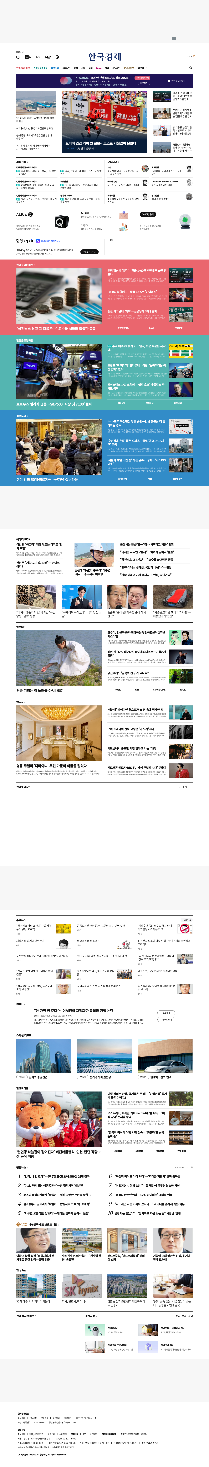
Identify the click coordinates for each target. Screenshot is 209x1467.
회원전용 (21, 162)
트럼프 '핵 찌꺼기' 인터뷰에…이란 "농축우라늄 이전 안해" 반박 (136, 367)
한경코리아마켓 (23, 68)
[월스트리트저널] (38, 57)
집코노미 (55, 68)
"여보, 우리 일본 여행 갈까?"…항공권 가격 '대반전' (53, 1185)
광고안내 (56, 1417)
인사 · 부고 (181, 1316)
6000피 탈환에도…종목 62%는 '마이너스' (132, 292)
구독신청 (33, 1417)
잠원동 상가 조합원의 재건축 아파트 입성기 (126, 1303)
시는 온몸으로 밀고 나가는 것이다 (123, 185)
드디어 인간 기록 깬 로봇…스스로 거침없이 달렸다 (100, 143)
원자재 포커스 (66, 195)
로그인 (189, 57)
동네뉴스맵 (122, 478)
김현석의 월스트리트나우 (26, 167)
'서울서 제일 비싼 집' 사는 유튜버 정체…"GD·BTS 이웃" (136, 462)
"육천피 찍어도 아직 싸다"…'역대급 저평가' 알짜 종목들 (147, 1176)
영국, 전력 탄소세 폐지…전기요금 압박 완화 (80, 172)
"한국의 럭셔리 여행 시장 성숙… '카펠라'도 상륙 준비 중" (135, 1134)
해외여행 (160, 1150)
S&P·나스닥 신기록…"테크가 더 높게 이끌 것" (36, 200)
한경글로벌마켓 (40, 68)
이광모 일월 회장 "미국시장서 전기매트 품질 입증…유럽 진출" (35, 1258)
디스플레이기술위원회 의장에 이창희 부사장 (156, 987)
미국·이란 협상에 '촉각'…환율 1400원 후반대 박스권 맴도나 (182, 96)
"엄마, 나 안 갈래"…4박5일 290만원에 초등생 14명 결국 (56, 1176)
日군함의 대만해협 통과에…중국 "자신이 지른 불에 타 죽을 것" (182, 149)
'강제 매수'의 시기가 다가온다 (33, 1301)
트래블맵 (118, 1150)
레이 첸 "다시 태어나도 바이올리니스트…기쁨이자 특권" (136, 654)
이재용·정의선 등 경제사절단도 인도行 (34, 128)
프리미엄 (130, 67)
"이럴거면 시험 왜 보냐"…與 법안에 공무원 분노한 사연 (147, 1185)
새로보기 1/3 (186, 920)
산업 (83, 68)
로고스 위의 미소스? (87, 941)
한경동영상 (22, 787)
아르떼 (20, 627)
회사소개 (21, 1417)
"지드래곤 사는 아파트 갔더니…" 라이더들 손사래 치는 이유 (149, 1204)
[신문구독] (57, 57)
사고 (190, 1316)
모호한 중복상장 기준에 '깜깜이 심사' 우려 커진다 (42, 956)
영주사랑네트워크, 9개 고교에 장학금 (95, 972)
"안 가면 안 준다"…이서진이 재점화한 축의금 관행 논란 (73, 1010)
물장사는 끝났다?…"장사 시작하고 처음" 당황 (147, 544)
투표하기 (166, 1012)
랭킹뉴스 (21, 1167)
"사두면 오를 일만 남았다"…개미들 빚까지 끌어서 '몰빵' (56, 1213)
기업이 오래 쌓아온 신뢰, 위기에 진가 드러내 (171, 1258)
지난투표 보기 (166, 1019)
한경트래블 (22, 1088)
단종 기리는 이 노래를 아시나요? (39, 690)
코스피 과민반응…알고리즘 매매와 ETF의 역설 (79, 186)
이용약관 (94, 1434)
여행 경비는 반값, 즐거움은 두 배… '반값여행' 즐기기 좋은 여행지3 (137, 1096)
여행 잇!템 (181, 1150)
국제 (91, 68)
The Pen (21, 1270)
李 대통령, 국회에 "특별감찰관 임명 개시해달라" (35, 137)
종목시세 (149, 403)
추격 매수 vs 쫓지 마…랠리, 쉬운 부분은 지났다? (36, 172)
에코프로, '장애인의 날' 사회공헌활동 (157, 971)
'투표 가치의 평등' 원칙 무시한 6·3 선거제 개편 (102, 956)
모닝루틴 (116, 68)
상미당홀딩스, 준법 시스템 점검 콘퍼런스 (99, 986)
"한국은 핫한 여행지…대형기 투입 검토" (34, 972)
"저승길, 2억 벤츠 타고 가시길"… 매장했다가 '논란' (172, 614)
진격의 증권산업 (31, 1077)
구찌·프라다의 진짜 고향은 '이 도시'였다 (130, 729)
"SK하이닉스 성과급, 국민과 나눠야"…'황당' (146, 567)
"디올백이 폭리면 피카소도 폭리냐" (167, 172)
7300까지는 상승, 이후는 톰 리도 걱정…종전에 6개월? (35, 186)
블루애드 (68, 1417)
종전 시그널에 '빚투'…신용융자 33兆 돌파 (132, 311)
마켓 (178, 327)
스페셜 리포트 (23, 1035)
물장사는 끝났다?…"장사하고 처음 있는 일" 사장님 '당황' (147, 1213)
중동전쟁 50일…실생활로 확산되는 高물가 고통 (122, 172)
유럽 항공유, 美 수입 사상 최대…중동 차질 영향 (80, 200)
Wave (98, 68)
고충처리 (44, 1417)
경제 (76, 68)
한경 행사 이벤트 (25, 1316)
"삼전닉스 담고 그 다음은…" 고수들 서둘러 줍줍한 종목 (56, 328)
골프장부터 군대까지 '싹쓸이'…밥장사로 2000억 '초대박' (56, 1204)
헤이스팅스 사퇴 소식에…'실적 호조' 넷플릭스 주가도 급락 (135, 386)
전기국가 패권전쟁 (94, 1077)
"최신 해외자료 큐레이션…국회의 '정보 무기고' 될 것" (156, 957)
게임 (107, 68)
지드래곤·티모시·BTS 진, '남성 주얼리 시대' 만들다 (136, 767)
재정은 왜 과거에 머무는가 (30, 941)
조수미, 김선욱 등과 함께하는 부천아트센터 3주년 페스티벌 (136, 634)
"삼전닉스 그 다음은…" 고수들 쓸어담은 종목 (146, 560)
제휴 (31, 1434)
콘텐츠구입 (39, 1434)
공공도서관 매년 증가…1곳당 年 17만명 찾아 (101, 926)
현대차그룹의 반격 (154, 1077)
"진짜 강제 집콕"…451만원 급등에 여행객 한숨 (35, 119)
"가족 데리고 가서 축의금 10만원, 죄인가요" (146, 575)
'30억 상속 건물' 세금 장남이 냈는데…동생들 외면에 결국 (172, 1303)
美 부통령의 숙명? (160, 199)
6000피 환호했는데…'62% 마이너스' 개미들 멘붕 (143, 1195)
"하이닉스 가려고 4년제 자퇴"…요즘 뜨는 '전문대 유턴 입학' (182, 113)
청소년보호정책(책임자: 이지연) (134, 1434)
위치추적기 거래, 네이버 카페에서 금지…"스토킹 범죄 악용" (33, 147)
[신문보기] (18, 57)
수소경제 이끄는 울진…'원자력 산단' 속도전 (81, 1258)
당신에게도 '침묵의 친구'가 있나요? (128, 673)
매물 (150, 478)
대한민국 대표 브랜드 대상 (43, 1224)
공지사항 (90, 1316)
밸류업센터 (177, 478)
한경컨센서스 (123, 327)
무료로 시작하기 (89, 251)
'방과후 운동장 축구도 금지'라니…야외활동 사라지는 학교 (156, 927)
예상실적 (121, 403)
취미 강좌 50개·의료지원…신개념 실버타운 (47, 479)
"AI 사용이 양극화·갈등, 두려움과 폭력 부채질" (34, 987)
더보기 (141, 68)
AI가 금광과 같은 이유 (162, 185)
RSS (84, 1434)
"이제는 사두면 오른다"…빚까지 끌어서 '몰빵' (147, 552)
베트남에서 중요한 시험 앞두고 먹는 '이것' (131, 748)
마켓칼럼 (64, 181)
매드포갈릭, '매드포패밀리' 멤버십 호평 (126, 1258)
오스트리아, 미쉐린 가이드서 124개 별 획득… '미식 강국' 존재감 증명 (136, 1115)
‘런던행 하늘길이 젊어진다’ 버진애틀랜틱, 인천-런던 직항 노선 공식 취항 (58, 1154)
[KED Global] (48, 57)
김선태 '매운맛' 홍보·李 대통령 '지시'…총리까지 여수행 (92, 572)
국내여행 (139, 1150)
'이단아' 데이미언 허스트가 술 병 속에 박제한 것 (135, 710)
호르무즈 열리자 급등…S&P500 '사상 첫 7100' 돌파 (54, 404)
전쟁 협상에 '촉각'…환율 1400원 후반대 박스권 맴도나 (136, 272)
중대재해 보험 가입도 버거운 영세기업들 (123, 200)
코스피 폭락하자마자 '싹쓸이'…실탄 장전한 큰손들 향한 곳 (57, 1195)
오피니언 (66, 68)
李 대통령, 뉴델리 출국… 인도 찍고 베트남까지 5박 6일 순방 (182, 130)
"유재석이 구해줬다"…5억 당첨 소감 (81, 614)
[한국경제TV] (28, 57)
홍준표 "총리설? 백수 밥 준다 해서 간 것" (126, 614)
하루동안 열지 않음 (178, 81)
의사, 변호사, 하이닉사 (74, 1301)
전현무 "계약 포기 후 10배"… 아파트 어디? (38, 565)
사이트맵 (63, 1434)
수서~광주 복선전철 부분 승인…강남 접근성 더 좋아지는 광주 (136, 423)
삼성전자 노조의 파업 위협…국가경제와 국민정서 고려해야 (164, 942)
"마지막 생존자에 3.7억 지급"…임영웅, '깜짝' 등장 (35, 614)
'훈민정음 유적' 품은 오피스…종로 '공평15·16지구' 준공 (135, 443)
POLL (19, 1004)
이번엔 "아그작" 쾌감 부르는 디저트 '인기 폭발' (39, 546)
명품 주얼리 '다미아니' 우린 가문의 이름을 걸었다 (51, 765)
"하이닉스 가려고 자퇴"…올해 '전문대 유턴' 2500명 (34, 927)
